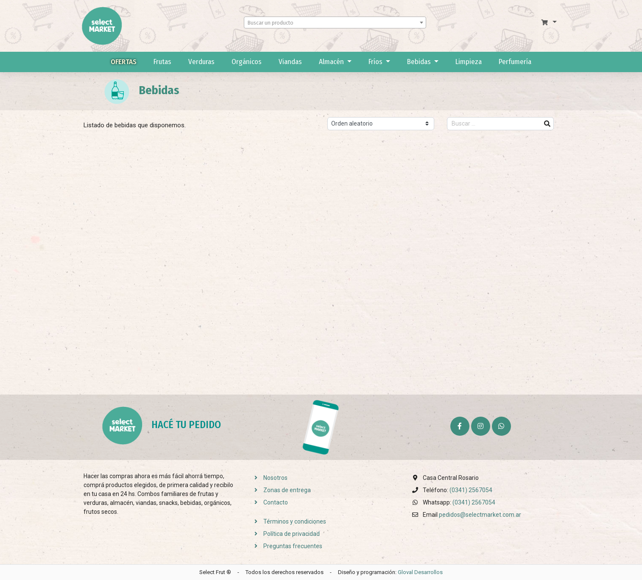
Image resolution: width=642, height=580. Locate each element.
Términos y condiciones (287, 521)
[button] (549, 22)
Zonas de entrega (280, 490)
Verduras (201, 61)
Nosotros (268, 477)
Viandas (290, 61)
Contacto (268, 502)
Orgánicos (247, 61)
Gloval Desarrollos (420, 572)
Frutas (162, 61)
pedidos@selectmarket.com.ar (480, 514)
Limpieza (468, 61)
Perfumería (515, 61)
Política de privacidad (284, 533)
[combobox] (335, 22)
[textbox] (335, 23)
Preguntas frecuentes (285, 546)
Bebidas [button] (420, 61)
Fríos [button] (376, 61)
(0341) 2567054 (470, 490)
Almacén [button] (332, 61)
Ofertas (124, 61)
